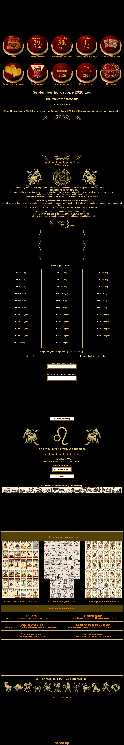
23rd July (22, 272)
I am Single (33, 356)
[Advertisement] (62, 18)
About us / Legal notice (62, 698)
